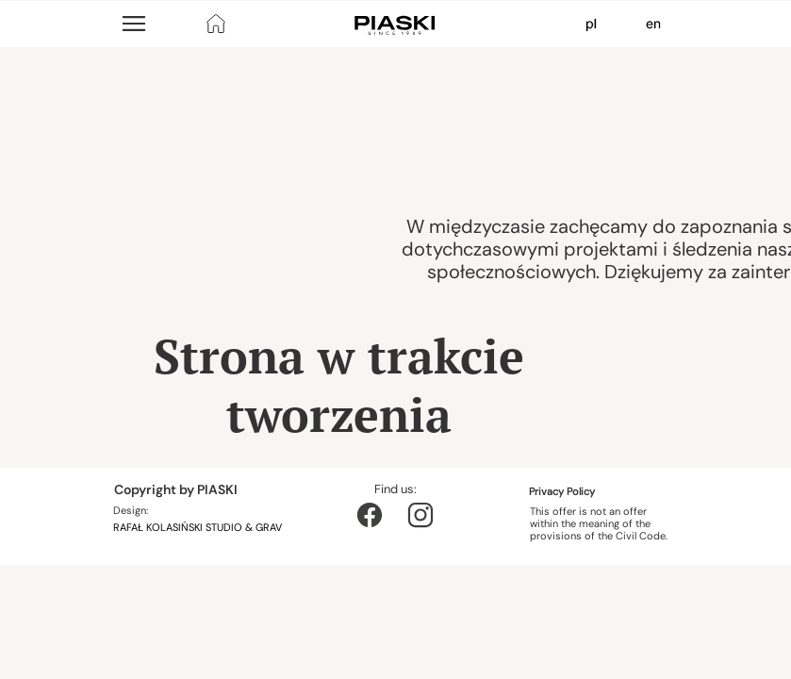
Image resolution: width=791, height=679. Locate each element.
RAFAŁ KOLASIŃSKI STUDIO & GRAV (199, 527)
